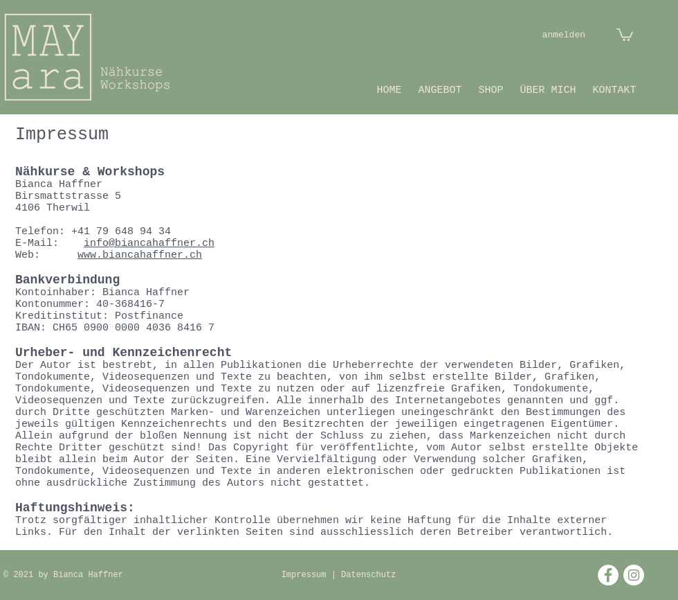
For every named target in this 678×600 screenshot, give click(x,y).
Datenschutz (368, 575)
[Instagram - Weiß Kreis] (633, 575)
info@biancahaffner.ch (149, 243)
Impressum (306, 575)
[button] (624, 34)
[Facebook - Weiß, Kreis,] (608, 575)
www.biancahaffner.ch (139, 255)
